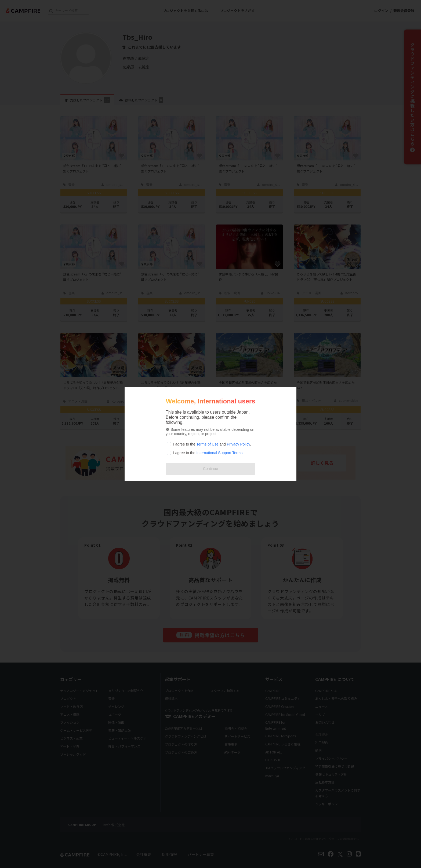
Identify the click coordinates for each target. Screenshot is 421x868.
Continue (210, 468)
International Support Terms (219, 453)
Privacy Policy (238, 444)
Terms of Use (207, 444)
